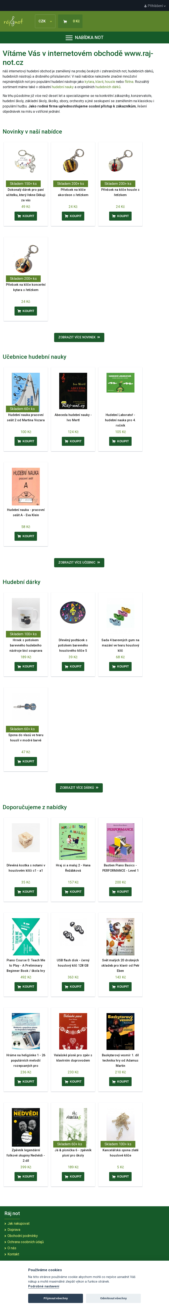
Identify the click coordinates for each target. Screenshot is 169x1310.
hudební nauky (63, 87)
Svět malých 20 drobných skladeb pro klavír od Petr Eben (120, 965)
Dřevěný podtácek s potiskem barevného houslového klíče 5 (73, 645)
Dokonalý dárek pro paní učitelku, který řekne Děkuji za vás (25, 195)
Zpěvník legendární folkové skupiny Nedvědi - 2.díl (26, 1155)
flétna (129, 82)
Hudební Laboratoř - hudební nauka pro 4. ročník (120, 420)
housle (110, 82)
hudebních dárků (108, 87)
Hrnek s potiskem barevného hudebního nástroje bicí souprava (25, 645)
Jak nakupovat (18, 1223)
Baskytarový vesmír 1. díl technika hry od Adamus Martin (120, 1060)
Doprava (13, 1230)
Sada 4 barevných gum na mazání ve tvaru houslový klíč (120, 645)
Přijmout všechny (56, 1298)
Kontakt (13, 1254)
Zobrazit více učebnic (79, 562)
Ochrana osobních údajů (25, 1242)
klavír (99, 82)
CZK (45, 21)
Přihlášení (155, 6)
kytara (89, 82)
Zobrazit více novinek (79, 337)
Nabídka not (85, 37)
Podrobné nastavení (43, 1286)
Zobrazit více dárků (79, 788)
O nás (11, 1248)
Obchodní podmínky (22, 1236)
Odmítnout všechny (113, 1298)
